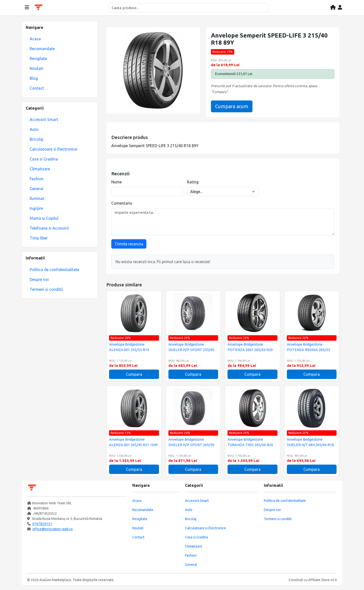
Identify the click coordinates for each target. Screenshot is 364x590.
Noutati (36, 68)
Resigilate (38, 58)
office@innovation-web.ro (52, 529)
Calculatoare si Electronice (53, 149)
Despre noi (39, 279)
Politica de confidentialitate (54, 269)
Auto (34, 129)
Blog (34, 78)
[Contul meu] (340, 8)
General (36, 188)
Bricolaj (36, 139)
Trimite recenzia (128, 244)
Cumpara (134, 374)
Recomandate (42, 48)
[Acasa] (333, 8)
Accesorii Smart (44, 119)
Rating (193, 182)
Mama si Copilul (44, 218)
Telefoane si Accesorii (49, 228)
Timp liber (39, 238)
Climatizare (40, 169)
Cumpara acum (231, 106)
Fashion (37, 179)
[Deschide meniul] (27, 7)
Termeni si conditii (46, 289)
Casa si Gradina (44, 159)
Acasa (35, 39)
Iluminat (37, 198)
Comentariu (121, 203)
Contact (37, 88)
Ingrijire (36, 208)
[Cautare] (189, 7)
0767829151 (42, 524)
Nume (116, 182)
